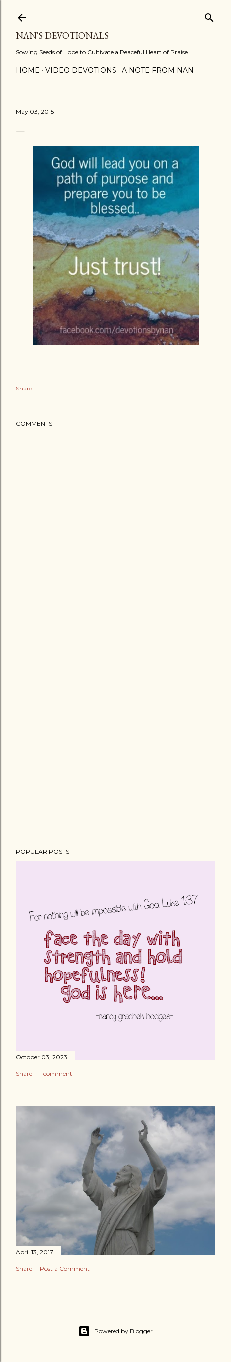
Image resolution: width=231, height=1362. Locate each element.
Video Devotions (80, 70)
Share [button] (24, 388)
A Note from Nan (158, 70)
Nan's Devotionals (62, 35)
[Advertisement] (115, 753)
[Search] (209, 15)
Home (28, 70)
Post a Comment (65, 1268)
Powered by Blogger (115, 1331)
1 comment (56, 1073)
